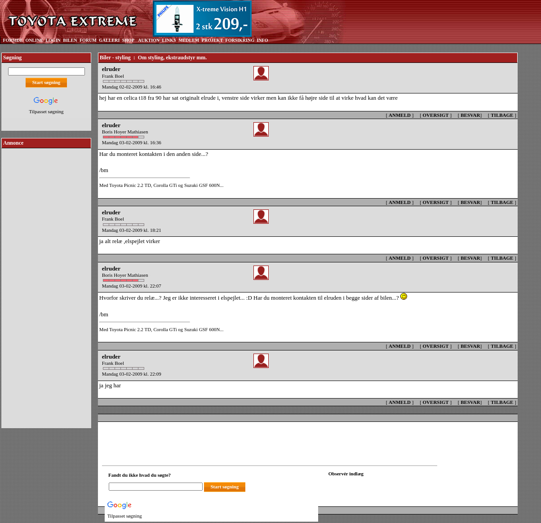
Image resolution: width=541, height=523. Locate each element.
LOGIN (52, 40)
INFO (262, 40)
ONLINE (34, 40)
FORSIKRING (240, 40)
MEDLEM (188, 40)
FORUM (88, 40)
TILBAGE (502, 115)
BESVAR (470, 115)
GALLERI (109, 40)
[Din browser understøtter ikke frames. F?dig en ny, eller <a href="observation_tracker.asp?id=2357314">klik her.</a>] (368, 486)
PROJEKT (212, 40)
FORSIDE (13, 40)
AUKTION (149, 40)
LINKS (169, 40)
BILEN (70, 40)
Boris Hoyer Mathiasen (125, 131)
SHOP (128, 40)
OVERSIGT (436, 115)
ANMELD (400, 115)
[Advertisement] (46, 285)
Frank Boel (113, 76)
